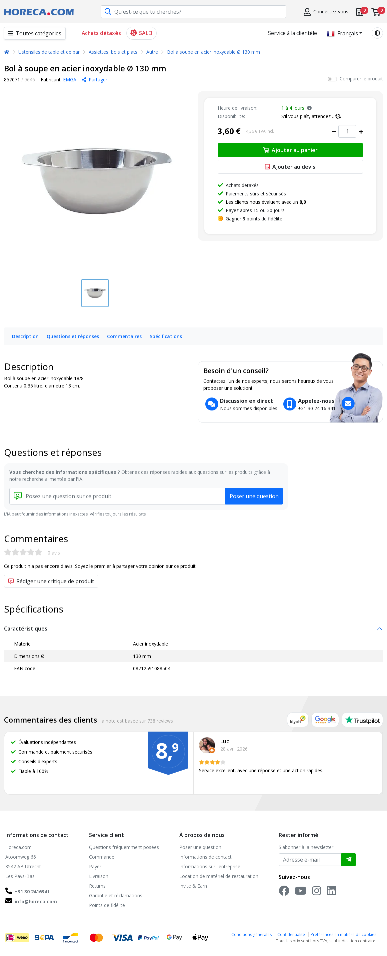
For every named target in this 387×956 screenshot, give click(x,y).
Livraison (98, 876)
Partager (94, 79)
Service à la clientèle (292, 33)
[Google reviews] (325, 719)
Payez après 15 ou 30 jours (255, 210)
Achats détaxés (101, 33)
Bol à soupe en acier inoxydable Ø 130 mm (213, 52)
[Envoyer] (348, 859)
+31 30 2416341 (32, 891)
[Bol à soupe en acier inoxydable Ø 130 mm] (97, 181)
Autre (152, 52)
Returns (97, 886)
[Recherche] (108, 12)
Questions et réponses (73, 336)
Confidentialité (291, 934)
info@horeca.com (36, 901)
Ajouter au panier (290, 150)
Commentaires (124, 336)
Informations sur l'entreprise (209, 866)
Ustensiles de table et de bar (49, 52)
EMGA (69, 79)
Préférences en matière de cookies (343, 934)
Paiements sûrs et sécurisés (256, 193)
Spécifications (166, 336)
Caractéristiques (25, 628)
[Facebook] (284, 893)
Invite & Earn (193, 886)
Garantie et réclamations (115, 895)
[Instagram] (316, 893)
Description (25, 336)
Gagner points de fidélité (254, 218)
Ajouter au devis (290, 166)
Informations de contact (205, 857)
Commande (101, 857)
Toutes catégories (34, 33)
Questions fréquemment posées (124, 847)
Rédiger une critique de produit (51, 581)
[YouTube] (301, 893)
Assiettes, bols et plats (113, 52)
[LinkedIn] (331, 893)
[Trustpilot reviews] (362, 719)
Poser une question (254, 496)
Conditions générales (251, 934)
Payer (95, 866)
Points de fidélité (107, 905)
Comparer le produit (361, 78)
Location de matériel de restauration (218, 876)
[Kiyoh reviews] (298, 719)
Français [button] (342, 33)
